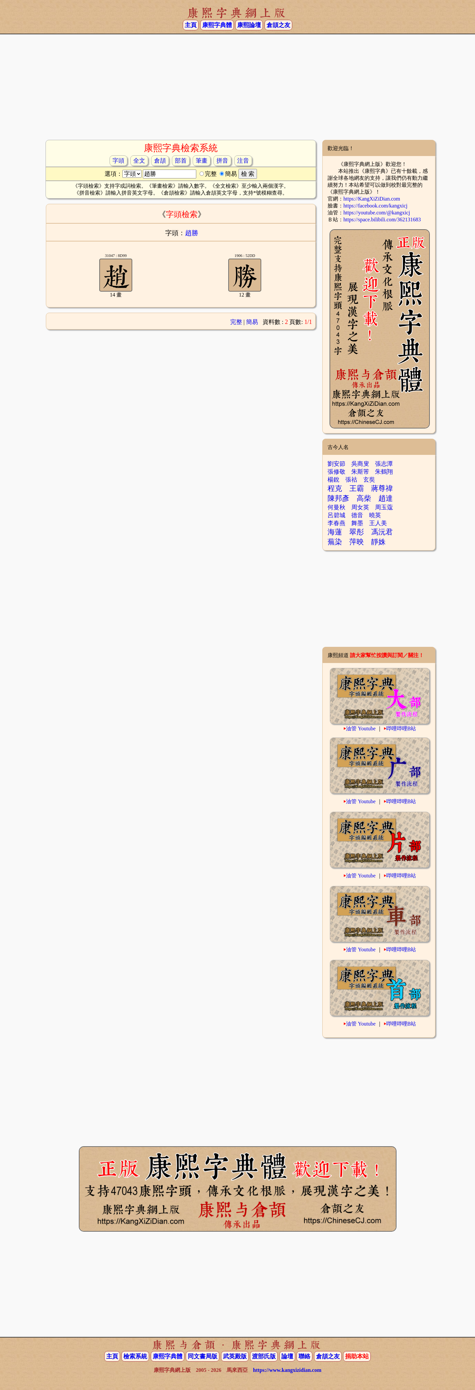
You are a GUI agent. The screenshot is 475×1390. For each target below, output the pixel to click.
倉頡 (160, 160)
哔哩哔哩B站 (401, 728)
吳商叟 (360, 463)
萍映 (356, 542)
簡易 (252, 322)
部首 (181, 160)
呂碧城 (336, 515)
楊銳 (333, 479)
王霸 (356, 488)
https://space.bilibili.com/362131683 (382, 219)
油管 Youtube (361, 728)
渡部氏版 (264, 1356)
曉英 (375, 515)
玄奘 (369, 479)
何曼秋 (336, 507)
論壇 (287, 1356)
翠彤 (356, 532)
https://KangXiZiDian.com (371, 199)
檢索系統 (135, 1356)
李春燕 (336, 523)
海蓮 (335, 532)
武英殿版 (235, 1356)
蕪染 (335, 542)
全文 (139, 160)
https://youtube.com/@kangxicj (376, 212)
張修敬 (336, 471)
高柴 (364, 498)
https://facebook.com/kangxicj (375, 205)
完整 (236, 322)
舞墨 (357, 523)
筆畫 (201, 160)
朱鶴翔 (384, 471)
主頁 (191, 25)
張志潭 (384, 463)
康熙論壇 (249, 25)
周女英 (360, 507)
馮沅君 (382, 532)
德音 (357, 515)
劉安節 (336, 463)
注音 (243, 160)
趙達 (385, 498)
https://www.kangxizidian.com (287, 1370)
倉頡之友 (278, 25)
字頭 (118, 160)
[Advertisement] (237, 87)
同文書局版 (202, 1356)
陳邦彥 (338, 498)
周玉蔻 (384, 507)
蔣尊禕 (382, 488)
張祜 (351, 479)
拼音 (222, 160)
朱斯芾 (360, 471)
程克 (335, 488)
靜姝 (378, 542)
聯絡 (304, 1356)
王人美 (378, 523)
